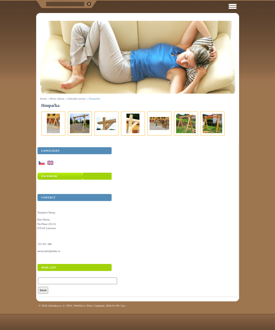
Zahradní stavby (76, 98)
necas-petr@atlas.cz (48, 251)
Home (43, 98)
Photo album (57, 98)
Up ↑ (124, 305)
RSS (69, 305)
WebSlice (79, 305)
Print (89, 305)
